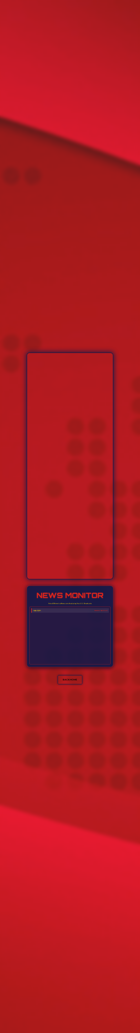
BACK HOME (70, 679)
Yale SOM (37, 610)
